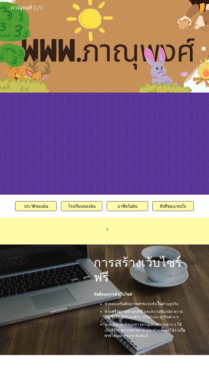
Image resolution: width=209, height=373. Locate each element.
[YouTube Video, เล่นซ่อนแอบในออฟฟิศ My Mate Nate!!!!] (43, 167)
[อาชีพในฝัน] (127, 206)
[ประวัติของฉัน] (36, 206)
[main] (142, 269)
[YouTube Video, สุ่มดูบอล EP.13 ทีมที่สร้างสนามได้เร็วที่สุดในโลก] (134, 143)
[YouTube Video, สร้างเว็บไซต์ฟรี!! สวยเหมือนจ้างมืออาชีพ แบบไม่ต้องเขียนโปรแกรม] (51, 271)
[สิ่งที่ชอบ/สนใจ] (173, 206)
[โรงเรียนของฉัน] (81, 206)
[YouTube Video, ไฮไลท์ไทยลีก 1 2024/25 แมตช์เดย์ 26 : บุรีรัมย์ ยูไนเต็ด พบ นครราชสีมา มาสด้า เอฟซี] (43, 120)
